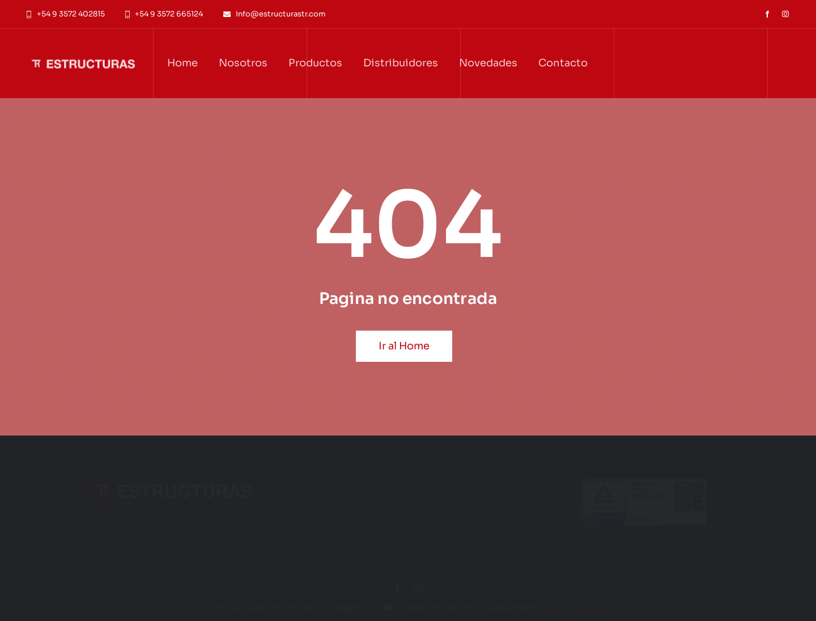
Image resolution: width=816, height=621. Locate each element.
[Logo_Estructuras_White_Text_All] (82, 44)
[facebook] (767, 14)
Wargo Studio (581, 602)
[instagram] (785, 14)
